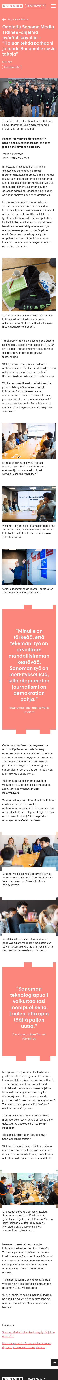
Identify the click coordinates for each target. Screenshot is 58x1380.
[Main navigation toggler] (52, 6)
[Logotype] (12, 6)
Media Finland (34, 6)
